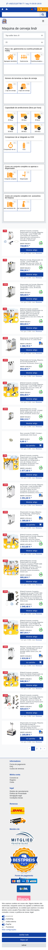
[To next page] (44, 748)
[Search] (43, 14)
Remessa (39, 253)
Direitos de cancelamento (19, 791)
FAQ (11, 766)
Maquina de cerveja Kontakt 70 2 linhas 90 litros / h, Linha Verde (31, 338)
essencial (9, 916)
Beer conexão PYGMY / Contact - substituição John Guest (31, 434)
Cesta (12, 782)
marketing (9, 919)
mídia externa (11, 922)
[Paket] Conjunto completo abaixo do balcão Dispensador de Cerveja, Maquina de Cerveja (31, 674)
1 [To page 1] (33, 749)
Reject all (24, 940)
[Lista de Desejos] (35, 9)
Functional (10, 927)
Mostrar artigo (31, 250)
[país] (32, 9)
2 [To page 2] (36, 749)
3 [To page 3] (40, 749)
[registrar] (7, 9)
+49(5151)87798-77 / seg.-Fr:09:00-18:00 (24, 4)
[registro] (2, 9)
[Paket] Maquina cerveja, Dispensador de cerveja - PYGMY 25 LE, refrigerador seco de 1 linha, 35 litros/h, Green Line (31, 411)
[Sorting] (24, 35)
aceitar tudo (24, 935)
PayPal (8, 924)
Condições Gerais (16, 798)
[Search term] (21, 14)
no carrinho (33, 446)
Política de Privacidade (18, 793)
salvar (24, 945)
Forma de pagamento (18, 764)
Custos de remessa (17, 769)
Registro (13, 780)
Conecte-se (14, 778)
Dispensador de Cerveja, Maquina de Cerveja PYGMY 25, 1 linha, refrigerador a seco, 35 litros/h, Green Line (31, 287)
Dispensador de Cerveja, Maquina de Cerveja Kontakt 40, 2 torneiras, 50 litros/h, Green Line (31, 361)
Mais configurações (9, 930)
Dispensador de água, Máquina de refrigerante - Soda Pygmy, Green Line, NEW (30, 513)
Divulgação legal (16, 796)
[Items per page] (24, 42)
